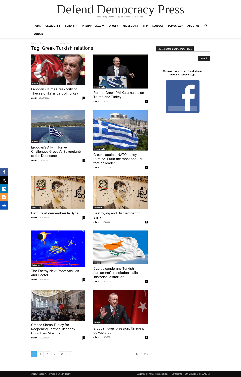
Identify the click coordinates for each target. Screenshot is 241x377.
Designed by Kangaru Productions (152, 373)
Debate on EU (99, 87)
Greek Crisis (53, 25)
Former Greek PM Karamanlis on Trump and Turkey (118, 95)
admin (34, 98)
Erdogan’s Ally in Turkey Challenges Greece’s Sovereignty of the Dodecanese (56, 151)
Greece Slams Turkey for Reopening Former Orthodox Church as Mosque (53, 329)
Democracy (175, 25)
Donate (38, 33)
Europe (69, 25)
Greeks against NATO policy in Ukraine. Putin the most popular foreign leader (117, 159)
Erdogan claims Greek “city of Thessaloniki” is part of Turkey (54, 91)
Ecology (157, 25)
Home (37, 25)
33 (62, 354)
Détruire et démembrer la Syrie (54, 213)
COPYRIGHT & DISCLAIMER (197, 373)
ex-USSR (113, 25)
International (91, 25)
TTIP (145, 25)
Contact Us (177, 373)
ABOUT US (193, 25)
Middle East (130, 25)
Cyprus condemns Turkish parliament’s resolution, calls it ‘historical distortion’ (117, 273)
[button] (206, 26)
